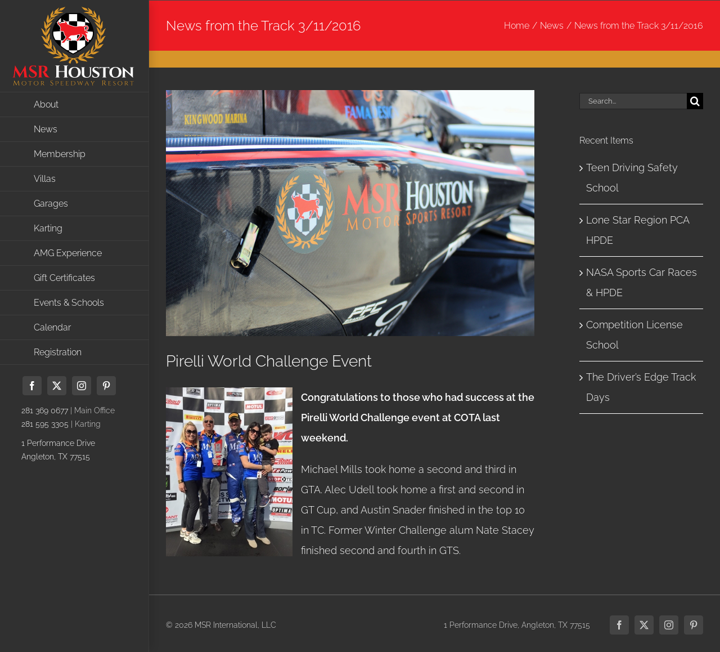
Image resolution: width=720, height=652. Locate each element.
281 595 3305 (45, 423)
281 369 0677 (44, 410)
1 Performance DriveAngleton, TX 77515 (58, 450)
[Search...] (633, 101)
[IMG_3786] (350, 213)
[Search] (695, 101)
